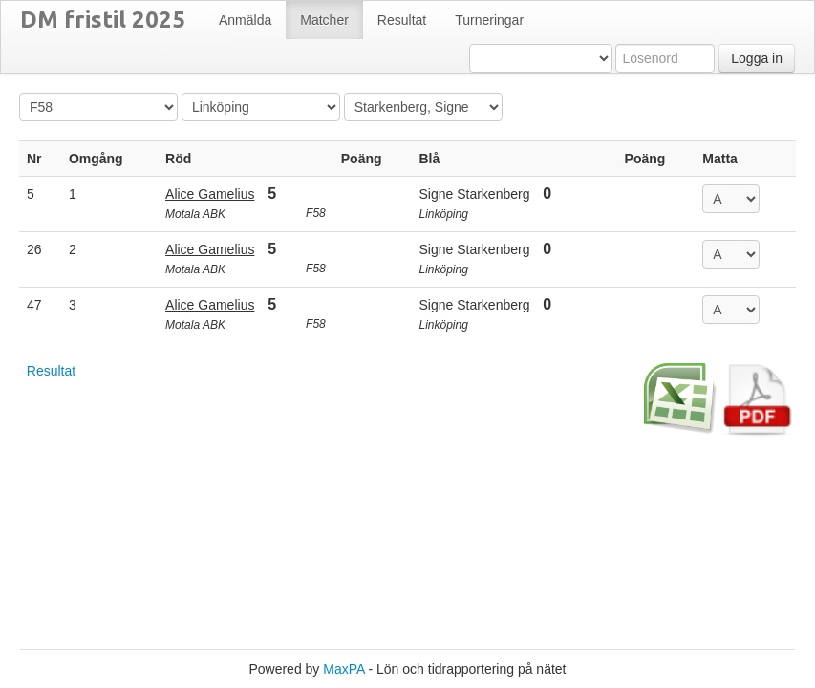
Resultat (51, 370)
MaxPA (343, 669)
